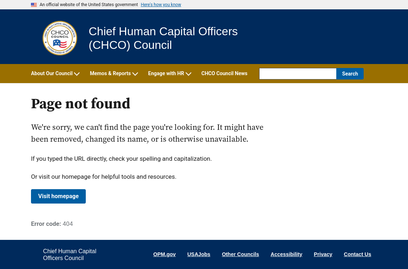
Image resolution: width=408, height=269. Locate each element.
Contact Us (357, 254)
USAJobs (198, 254)
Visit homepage (58, 196)
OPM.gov (164, 254)
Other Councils (240, 254)
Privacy (323, 254)
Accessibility (286, 254)
